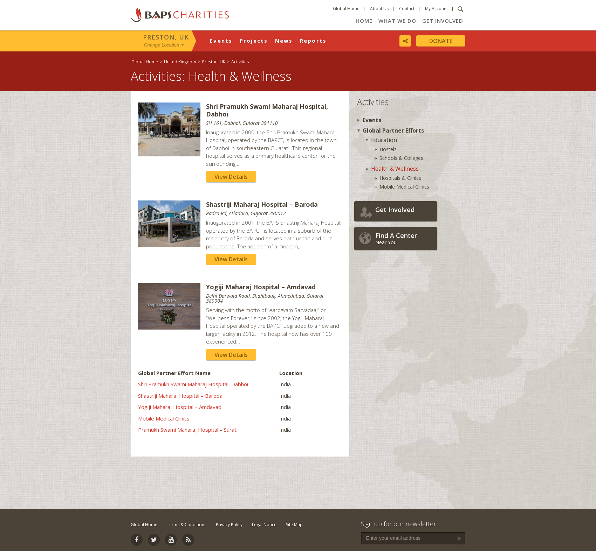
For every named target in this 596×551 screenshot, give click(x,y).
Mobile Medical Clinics (164, 418)
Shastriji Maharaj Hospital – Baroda (180, 395)
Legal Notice (264, 525)
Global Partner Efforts (393, 130)
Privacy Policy (229, 525)
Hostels (388, 149)
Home (364, 20)
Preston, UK (166, 37)
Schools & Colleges (401, 158)
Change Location (161, 45)
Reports (313, 40)
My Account (436, 9)
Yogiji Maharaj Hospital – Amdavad (179, 406)
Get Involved (442, 20)
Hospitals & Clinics (400, 178)
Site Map (294, 525)
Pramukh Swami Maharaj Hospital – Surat (187, 429)
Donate (440, 41)
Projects (254, 40)
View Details (231, 177)
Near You (404, 238)
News (284, 40)
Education (384, 140)
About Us (379, 9)
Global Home (346, 9)
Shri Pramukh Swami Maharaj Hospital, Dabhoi (193, 384)
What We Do (397, 20)
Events (221, 40)
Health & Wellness (395, 168)
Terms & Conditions (186, 525)
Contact (407, 9)
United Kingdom (180, 62)
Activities (240, 62)
